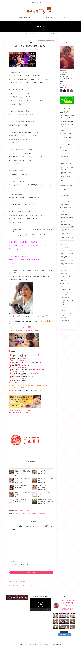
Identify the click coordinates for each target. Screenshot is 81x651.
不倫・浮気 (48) (64, 247)
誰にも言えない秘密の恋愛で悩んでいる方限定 (21, 585)
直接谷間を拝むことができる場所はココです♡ (21, 581)
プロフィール (63, 189)
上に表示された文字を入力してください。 (20, 564)
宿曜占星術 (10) (64, 317)
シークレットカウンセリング (67, 160)
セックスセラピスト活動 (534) (65, 208)
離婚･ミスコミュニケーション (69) (67, 257)
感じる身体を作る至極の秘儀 (67, 186)
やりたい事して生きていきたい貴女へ (46, 40)
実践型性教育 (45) (65, 214)
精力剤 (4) (64, 310)
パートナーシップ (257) (65, 242)
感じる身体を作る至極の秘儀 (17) (67, 218)
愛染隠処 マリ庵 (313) (65, 283)
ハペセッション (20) (65, 211)
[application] (40, 604)
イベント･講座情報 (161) (65, 204)
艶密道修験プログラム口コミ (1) (67, 238)
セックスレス (29, 513)
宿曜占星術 (63, 153)
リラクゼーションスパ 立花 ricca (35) (66, 277)
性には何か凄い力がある (21, 499)
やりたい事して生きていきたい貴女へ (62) (67, 264)
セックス (23, 513)
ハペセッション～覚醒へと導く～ (67, 164)
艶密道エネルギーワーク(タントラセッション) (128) (67, 225)
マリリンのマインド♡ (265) (66, 260)
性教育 (34, 513)
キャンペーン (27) (65, 286)
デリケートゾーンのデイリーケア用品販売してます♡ (24, 327)
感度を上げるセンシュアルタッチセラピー (67, 177)
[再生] (31, 609)
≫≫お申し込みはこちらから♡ (17, 356)
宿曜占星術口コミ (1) (67, 320)
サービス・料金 (63, 150)
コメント (12, 529)
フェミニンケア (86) (66, 297)
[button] (40, 604)
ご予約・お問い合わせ (65, 195)
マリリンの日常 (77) (64, 273)
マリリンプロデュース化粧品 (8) (67, 301)
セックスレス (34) (65, 244)
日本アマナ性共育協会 (42, 513)
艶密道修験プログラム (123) (66, 229)
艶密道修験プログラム (66, 156)
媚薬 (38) (64, 305)
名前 (10, 545)
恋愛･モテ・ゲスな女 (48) (67, 253)
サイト (11, 555)
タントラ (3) (64, 267)
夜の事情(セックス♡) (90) (67, 250)
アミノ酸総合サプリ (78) (67, 294)
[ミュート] (47, 609)
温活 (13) (64, 307)
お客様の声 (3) (64, 280)
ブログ (61, 192)
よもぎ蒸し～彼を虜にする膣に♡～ (67, 173)
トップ (61, 147)
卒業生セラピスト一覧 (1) (67, 234)
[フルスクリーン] (49, 609)
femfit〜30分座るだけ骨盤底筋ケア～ (67, 168)
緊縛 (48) (63, 221)
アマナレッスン (17, 513)
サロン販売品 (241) (65, 289)
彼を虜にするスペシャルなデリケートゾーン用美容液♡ (24, 330)
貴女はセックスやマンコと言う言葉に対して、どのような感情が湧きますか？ (22, 472)
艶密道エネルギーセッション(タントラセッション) (67, 181)
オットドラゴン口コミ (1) (68, 314)
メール (11, 550)
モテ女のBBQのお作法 (20, 485)
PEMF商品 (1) (65, 292)
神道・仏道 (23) (64, 270)
